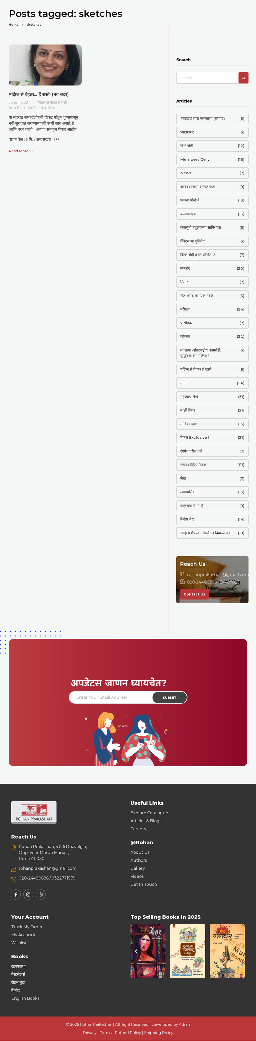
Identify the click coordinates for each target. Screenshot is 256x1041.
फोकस (185, 336)
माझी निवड (187, 410)
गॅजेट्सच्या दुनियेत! (193, 241)
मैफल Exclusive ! (22, 107)
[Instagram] (28, 895)
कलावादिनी (188, 214)
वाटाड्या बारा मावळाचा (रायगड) (202, 118)
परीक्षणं (185, 309)
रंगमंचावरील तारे (191, 451)
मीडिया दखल (189, 424)
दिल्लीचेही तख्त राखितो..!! (198, 254)
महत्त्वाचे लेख (189, 396)
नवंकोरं (185, 268)
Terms (106, 1033)
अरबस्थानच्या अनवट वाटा (197, 186)
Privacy (89, 1033)
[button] (136, 951)
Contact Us (194, 594)
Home (13, 24)
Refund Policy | (129, 1033)
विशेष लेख (187, 519)
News (185, 172)
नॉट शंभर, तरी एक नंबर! (196, 295)
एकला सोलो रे (189, 200)
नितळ (184, 282)
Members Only (195, 159)
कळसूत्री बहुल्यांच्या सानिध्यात (200, 227)
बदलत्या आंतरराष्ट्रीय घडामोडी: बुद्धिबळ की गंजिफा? (200, 353)
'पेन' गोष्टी (186, 145)
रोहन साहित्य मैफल (193, 464)
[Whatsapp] (41, 895)
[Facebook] (16, 895)
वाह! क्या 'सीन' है (191, 505)
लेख (183, 478)
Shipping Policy (158, 1033)
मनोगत (185, 382)
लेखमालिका (48, 107)
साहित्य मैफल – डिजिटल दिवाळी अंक (206, 532)
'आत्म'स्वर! (187, 132)
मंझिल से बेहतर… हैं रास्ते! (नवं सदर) (39, 94)
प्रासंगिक (186, 322)
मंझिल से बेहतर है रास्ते (52, 102)
